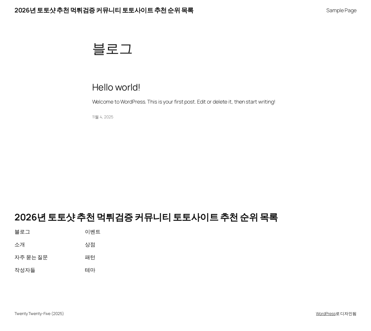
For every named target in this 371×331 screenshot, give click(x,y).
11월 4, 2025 (102, 117)
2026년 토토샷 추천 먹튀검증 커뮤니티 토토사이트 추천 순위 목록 (104, 10)
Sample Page (341, 10)
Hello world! (116, 87)
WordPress (325, 313)
